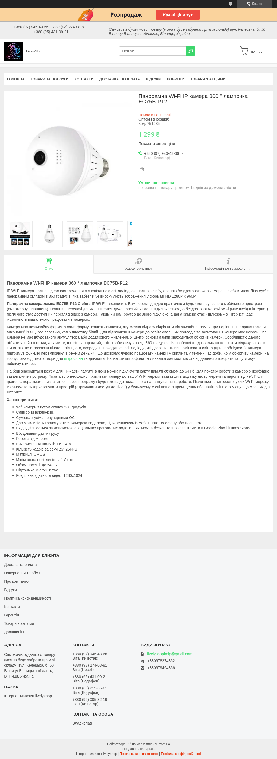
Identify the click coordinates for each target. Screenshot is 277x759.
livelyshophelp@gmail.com (169, 654)
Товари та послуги (49, 79)
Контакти (83, 79)
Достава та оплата (20, 564)
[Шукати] (190, 51)
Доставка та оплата (119, 79)
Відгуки (153, 79)
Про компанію (16, 581)
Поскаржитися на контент (138, 754)
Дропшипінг (14, 632)
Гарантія (11, 615)
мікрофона (73, 358)
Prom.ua (164, 744)
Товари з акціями (207, 79)
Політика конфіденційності (27, 598)
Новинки (175, 79)
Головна (15, 79)
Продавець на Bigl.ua (138, 749)
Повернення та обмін (22, 573)
